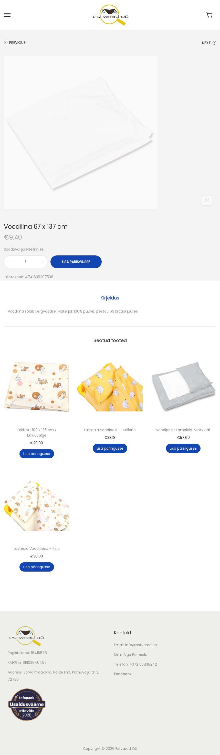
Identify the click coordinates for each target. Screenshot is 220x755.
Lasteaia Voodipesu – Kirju (37, 548)
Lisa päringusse (76, 261)
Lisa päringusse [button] (36, 453)
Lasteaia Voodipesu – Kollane (110, 429)
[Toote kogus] (25, 261)
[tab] (110, 298)
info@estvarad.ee (141, 644)
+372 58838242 (143, 664)
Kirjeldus (110, 298)
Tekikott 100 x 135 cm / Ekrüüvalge (37, 432)
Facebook (122, 674)
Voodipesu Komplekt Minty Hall (183, 429)
